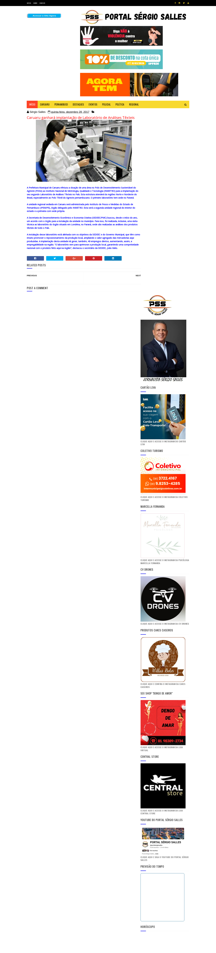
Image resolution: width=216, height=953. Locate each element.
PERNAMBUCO (61, 104)
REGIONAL (134, 104)
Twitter (165, 815)
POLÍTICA (120, 104)
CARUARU (45, 104)
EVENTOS (93, 104)
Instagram (165, 837)
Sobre (35, 3)
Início (29, 3)
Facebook (165, 822)
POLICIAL (106, 104)
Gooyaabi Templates (67, 949)
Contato (42, 3)
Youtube (165, 829)
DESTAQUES (78, 104)
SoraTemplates (41, 949)
